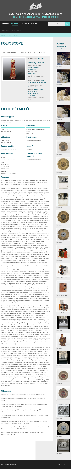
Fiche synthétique (9, 53)
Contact (60, 464)
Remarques (41, 53)
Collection (15, 24)
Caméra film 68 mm (61, 278)
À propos (5, 24)
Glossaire (5, 30)
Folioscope (59, 67)
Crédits (66, 464)
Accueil (3, 35)
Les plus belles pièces (29, 24)
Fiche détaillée (26, 53)
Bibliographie (16, 30)
